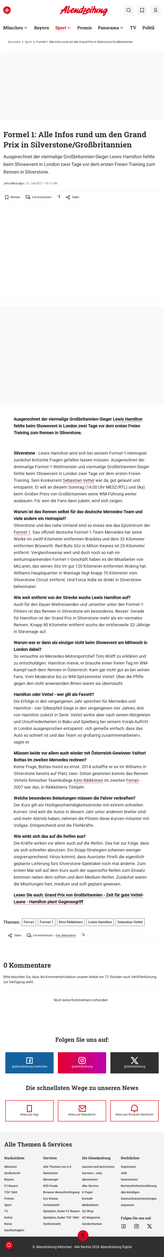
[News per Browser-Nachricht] (134, 1110)
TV (133, 27)
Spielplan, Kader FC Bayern (61, 1211)
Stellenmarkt (52, 1224)
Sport (60, 27)
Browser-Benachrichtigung (61, 1192)
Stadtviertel (12, 1173)
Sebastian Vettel (78, 480)
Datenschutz (129, 1179)
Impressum (128, 1166)
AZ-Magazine (91, 1217)
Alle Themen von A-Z (57, 1166)
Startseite (14, 42)
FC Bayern (11, 1186)
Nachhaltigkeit (14, 1230)
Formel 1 (22, 532)
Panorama (108, 27)
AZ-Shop (88, 1211)
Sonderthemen (92, 1224)
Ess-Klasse (50, 1198)
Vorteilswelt (51, 1205)
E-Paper (87, 1192)
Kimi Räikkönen (88, 780)
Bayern (41, 27)
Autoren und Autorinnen (98, 1166)
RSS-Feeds (50, 1186)
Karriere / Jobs (92, 1173)
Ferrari (132, 780)
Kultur (8, 1217)
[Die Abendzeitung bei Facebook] (29, 1062)
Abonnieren (90, 1179)
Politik (149, 27)
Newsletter (50, 1173)
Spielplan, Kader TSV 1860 (61, 1217)
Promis (84, 27)
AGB (124, 1173)
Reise (8, 1224)
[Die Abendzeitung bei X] (134, 1062)
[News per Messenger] (29, 1110)
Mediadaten (90, 1205)
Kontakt (87, 1198)
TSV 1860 (10, 1192)
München (13, 27)
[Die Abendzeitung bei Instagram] (82, 1062)
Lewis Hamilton (127, 419)
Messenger (50, 1179)
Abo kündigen (130, 1192)
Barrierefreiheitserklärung (139, 1186)
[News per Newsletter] (82, 1110)
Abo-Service (90, 1186)
